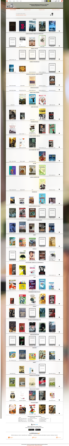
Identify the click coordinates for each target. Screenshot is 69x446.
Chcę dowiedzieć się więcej (30, 445)
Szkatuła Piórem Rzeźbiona (56, 9)
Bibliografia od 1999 (41, 9)
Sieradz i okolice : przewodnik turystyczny (22, 419)
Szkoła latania (30, 419)
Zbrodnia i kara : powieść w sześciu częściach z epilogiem (24, 421)
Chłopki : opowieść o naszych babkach (33, 418)
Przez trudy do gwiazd (42, 420)
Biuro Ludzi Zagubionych (31, 421)
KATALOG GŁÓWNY (13, 9)
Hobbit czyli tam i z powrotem (43, 421)
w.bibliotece (30, 435)
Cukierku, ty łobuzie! (31, 420)
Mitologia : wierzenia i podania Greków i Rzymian (23, 418)
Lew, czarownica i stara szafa (43, 419)
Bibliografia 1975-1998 (27, 9)
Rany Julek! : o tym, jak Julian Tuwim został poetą (45, 418)
